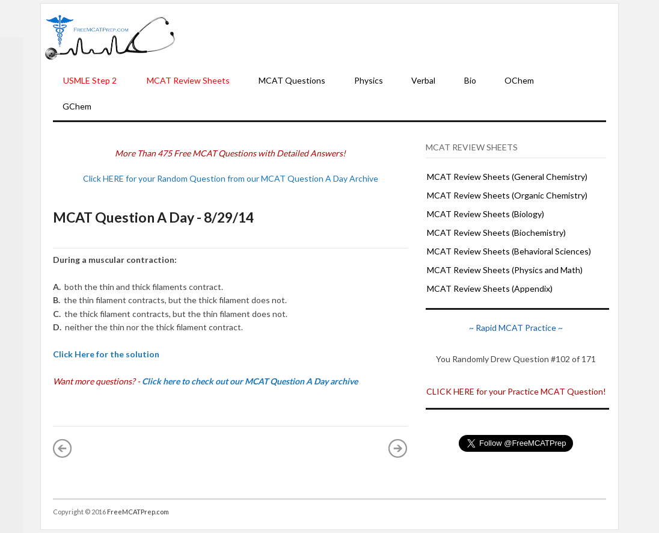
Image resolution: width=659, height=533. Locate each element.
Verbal (423, 80)
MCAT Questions (292, 80)
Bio (470, 80)
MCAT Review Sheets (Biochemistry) (496, 232)
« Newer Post (62, 448)
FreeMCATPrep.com (138, 512)
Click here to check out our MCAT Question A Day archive (250, 381)
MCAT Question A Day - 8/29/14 (153, 217)
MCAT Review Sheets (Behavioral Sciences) (509, 251)
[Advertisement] (397, 37)
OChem (519, 80)
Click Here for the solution (106, 354)
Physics (368, 80)
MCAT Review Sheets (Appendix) (490, 288)
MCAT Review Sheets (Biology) (485, 214)
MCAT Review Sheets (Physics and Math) (505, 270)
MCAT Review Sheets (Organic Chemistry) (507, 195)
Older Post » (398, 448)
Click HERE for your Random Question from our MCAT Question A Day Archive (230, 178)
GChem (77, 106)
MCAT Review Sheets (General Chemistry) (507, 176)
